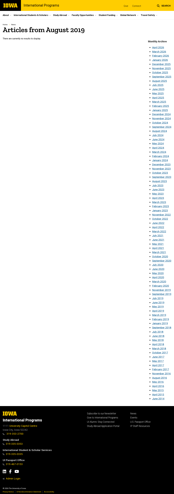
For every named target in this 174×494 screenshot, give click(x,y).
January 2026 (160, 60)
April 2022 (158, 227)
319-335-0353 (13, 443)
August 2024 (159, 131)
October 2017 (160, 352)
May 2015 (158, 390)
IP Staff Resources (140, 426)
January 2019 (160, 323)
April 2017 (158, 365)
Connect (136, 6)
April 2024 (158, 147)
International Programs (41, 5)
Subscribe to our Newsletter (101, 413)
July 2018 (157, 331)
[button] (163, 5)
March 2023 (159, 202)
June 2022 (158, 223)
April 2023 (158, 198)
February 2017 (160, 369)
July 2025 (157, 85)
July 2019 (157, 298)
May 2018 (158, 340)
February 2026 (160, 55)
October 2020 (160, 256)
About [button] (6, 15)
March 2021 (159, 252)
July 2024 (157, 135)
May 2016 (158, 381)
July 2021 (157, 235)
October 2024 (160, 122)
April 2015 (158, 394)
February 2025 (160, 106)
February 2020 (160, 285)
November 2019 (161, 290)
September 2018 (161, 327)
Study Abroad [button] (60, 15)
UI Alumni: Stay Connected (100, 421)
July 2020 (157, 264)
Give (126, 6)
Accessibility (49, 492)
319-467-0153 (13, 464)
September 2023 (161, 177)
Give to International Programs (102, 417)
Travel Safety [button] (148, 15)
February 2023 (160, 206)
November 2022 (161, 214)
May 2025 (158, 93)
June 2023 (158, 189)
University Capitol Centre (23, 425)
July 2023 (157, 185)
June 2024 (158, 139)
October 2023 (160, 172)
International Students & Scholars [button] (31, 15)
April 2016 (158, 386)
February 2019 (160, 319)
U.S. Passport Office (140, 421)
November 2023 (161, 168)
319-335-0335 (13, 454)
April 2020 (158, 277)
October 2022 (160, 218)
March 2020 (159, 281)
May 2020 (158, 273)
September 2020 (161, 260)
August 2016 (159, 377)
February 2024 (160, 156)
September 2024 (161, 127)
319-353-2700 (13, 433)
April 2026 (158, 47)
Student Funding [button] (107, 15)
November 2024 (161, 118)
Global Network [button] (128, 15)
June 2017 (158, 356)
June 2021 (158, 239)
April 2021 (158, 248)
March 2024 (159, 152)
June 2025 (158, 89)
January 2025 (160, 110)
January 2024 (160, 160)
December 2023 (161, 164)
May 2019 (158, 306)
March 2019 (159, 315)
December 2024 (161, 114)
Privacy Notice (8, 492)
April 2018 (158, 344)
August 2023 (159, 181)
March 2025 (159, 101)
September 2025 (161, 76)
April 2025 (158, 97)
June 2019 (158, 302)
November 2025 (161, 68)
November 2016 (161, 373)
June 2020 (158, 269)
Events (133, 417)
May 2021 (158, 244)
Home (5, 25)
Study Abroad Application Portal (103, 426)
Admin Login (13, 478)
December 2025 (161, 64)
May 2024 (158, 143)
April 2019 (158, 310)
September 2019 (161, 294)
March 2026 (159, 51)
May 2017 (158, 361)
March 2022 (159, 231)
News (13, 25)
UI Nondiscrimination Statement (29, 492)
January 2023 (160, 210)
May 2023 (158, 193)
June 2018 (158, 336)
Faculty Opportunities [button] (83, 15)
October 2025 (160, 72)
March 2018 (159, 348)
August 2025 (159, 80)
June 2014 (158, 398)
